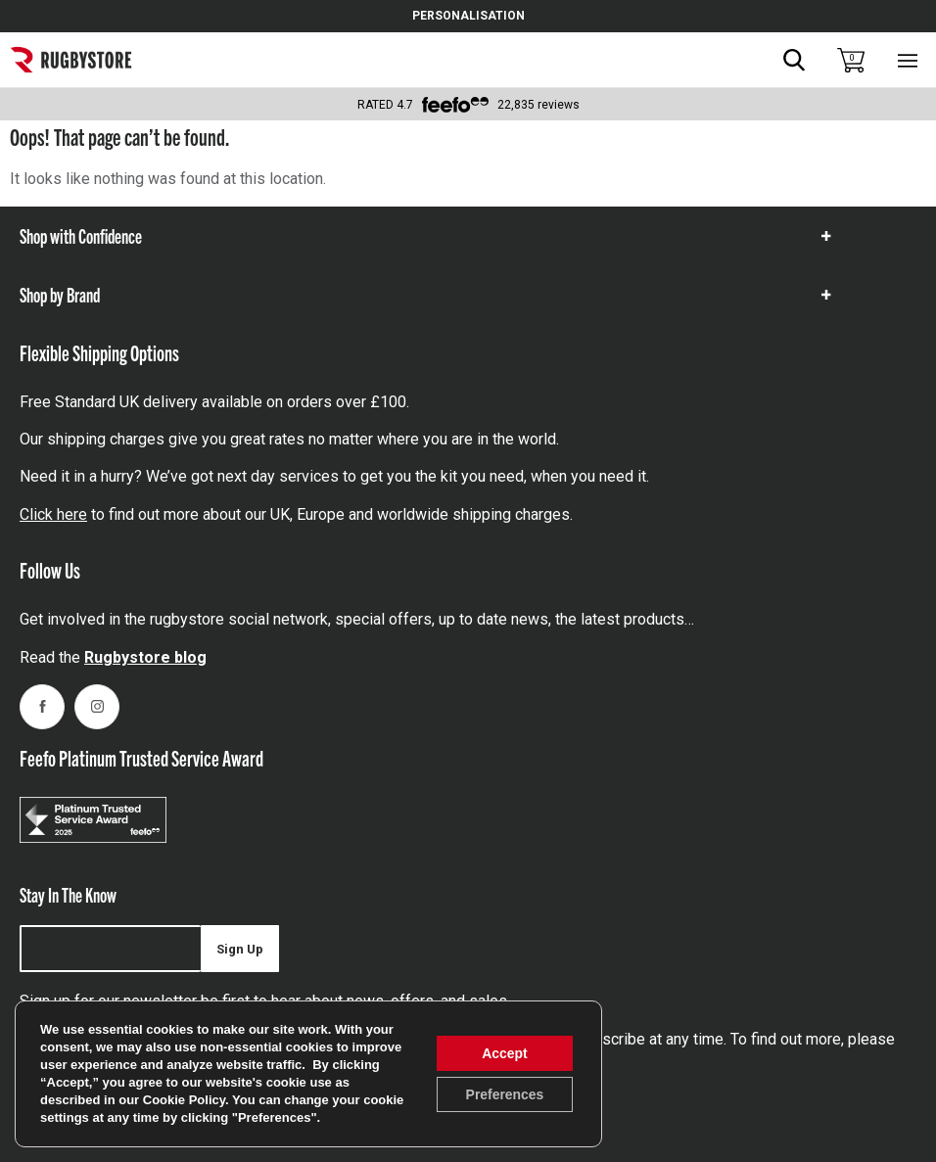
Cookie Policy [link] (184, 1099)
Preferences (504, 1094)
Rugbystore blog (145, 657)
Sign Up (239, 949)
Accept (505, 1053)
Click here (53, 514)
